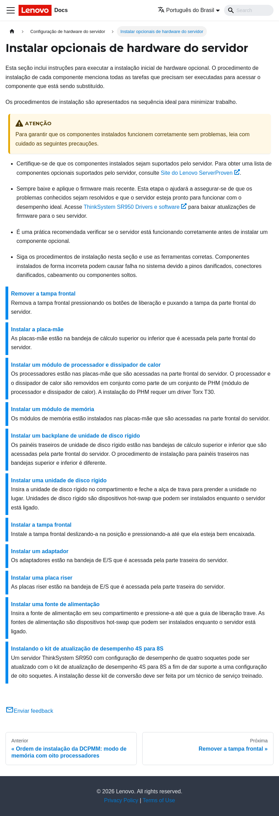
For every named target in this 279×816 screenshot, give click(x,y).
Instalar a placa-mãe (37, 329)
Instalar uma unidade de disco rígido (59, 480)
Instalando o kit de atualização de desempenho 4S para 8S (87, 649)
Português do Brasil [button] (186, 10)
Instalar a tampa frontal (41, 525)
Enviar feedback (29, 711)
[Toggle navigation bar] (10, 10)
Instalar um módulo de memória (52, 409)
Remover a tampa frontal (43, 294)
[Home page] (12, 31)
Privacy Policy (121, 800)
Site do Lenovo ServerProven (200, 173)
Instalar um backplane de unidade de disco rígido (75, 436)
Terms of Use (159, 800)
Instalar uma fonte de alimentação (55, 604)
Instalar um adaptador (39, 551)
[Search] (249, 10)
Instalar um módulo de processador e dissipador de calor (86, 365)
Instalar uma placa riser (41, 578)
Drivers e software (135, 207)
